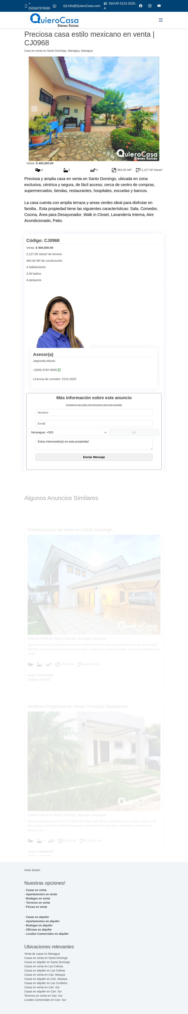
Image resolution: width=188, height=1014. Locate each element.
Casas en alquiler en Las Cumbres (45, 983)
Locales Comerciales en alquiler (47, 933)
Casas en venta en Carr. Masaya (44, 974)
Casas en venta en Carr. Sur (42, 987)
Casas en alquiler (37, 917)
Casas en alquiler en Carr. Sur (43, 991)
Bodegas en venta (38, 898)
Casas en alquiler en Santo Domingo (47, 962)
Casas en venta (36, 890)
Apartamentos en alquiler (43, 921)
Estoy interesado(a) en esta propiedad (94, 444)
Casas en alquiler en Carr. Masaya (45, 978)
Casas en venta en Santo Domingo (46, 958)
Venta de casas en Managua (42, 953)
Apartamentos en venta (41, 894)
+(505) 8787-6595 (45, 370)
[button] (34, 108)
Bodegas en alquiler (39, 925)
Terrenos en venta (38, 902)
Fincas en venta (36, 906)
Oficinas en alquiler (39, 929)
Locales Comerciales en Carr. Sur (45, 999)
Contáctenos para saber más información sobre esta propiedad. (94, 405)
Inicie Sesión (32, 870)
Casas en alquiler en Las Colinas (44, 970)
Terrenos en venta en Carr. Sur (43, 995)
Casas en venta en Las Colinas (43, 966)
